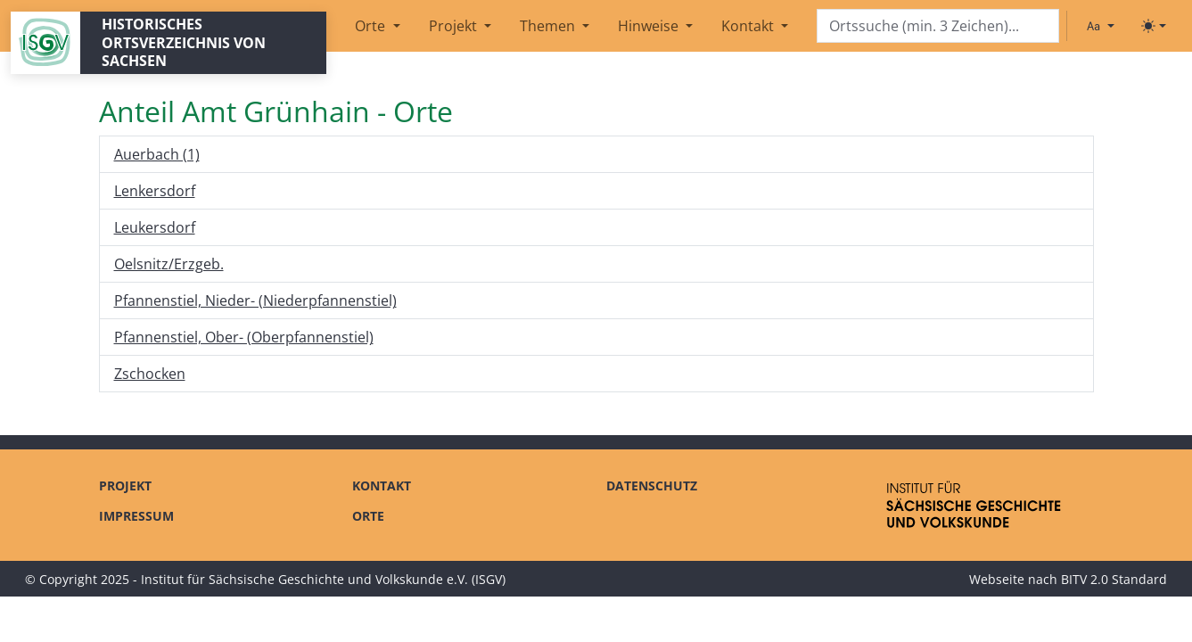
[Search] (938, 26)
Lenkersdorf (154, 191)
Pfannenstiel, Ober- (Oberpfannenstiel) (244, 337)
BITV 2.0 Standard (1114, 579)
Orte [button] (372, 26)
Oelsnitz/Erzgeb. (169, 264)
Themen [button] (549, 26)
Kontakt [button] (749, 26)
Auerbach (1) (157, 154)
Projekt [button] (455, 26)
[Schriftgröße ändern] (1100, 26)
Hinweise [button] (650, 26)
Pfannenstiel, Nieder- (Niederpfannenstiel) (255, 300)
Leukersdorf (154, 227)
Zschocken (149, 373)
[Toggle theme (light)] (1154, 26)
